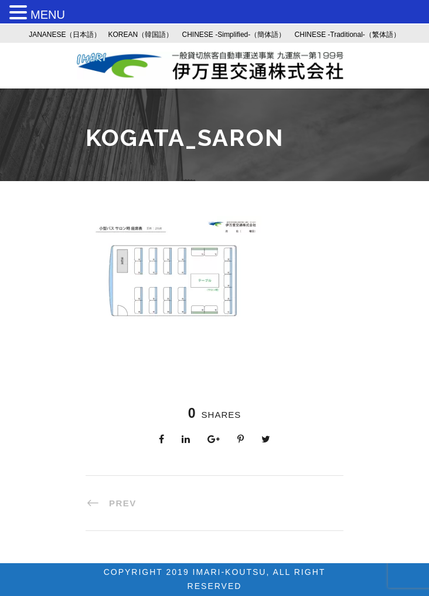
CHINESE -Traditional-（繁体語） (347, 34)
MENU (47, 14)
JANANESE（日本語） (65, 34)
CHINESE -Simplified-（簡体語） (234, 34)
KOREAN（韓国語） (140, 34)
